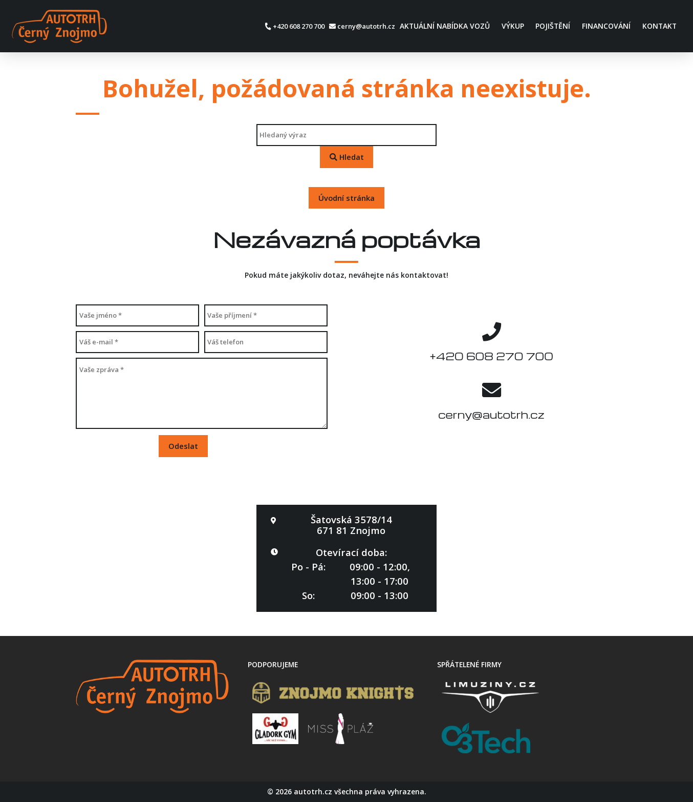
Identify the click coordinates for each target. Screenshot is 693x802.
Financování (606, 26)
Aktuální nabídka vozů (445, 26)
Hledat (347, 157)
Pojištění (552, 26)
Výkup (513, 26)
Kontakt (659, 26)
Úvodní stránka (346, 198)
